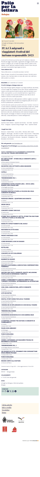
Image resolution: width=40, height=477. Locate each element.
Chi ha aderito (7, 405)
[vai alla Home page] (9, 8)
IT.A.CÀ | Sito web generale (9, 377)
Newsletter (5, 410)
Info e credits (6, 407)
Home (4, 412)
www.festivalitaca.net (17, 143)
